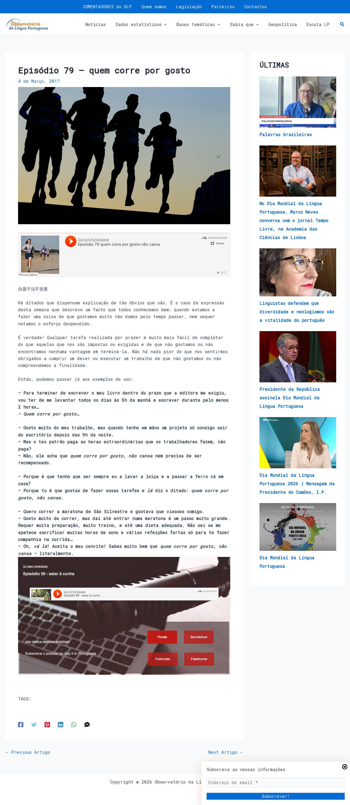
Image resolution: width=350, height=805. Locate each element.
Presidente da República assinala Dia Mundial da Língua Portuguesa (289, 397)
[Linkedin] (60, 724)
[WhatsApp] (73, 724)
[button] (169, 24)
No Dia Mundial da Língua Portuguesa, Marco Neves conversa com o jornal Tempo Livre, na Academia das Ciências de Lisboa (293, 220)
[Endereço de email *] (276, 782)
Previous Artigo (28, 752)
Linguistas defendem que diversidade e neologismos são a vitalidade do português (296, 311)
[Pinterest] (47, 724)
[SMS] (87, 724)
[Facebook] (20, 724)
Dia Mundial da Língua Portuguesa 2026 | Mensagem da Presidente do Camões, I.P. (297, 483)
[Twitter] (34, 724)
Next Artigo (225, 752)
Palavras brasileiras (285, 134)
